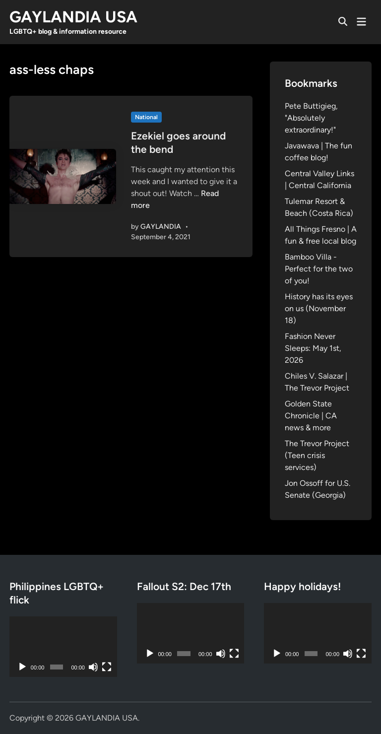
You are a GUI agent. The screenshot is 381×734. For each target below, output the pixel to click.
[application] (63, 646)
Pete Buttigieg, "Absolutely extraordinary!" (311, 117)
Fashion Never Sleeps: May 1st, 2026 (313, 348)
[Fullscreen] (107, 667)
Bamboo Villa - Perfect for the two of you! (319, 268)
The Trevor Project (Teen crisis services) (317, 455)
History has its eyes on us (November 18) (319, 308)
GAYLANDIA (160, 226)
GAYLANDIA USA (73, 16)
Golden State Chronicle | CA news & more (311, 415)
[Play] (22, 667)
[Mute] (93, 667)
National (146, 117)
